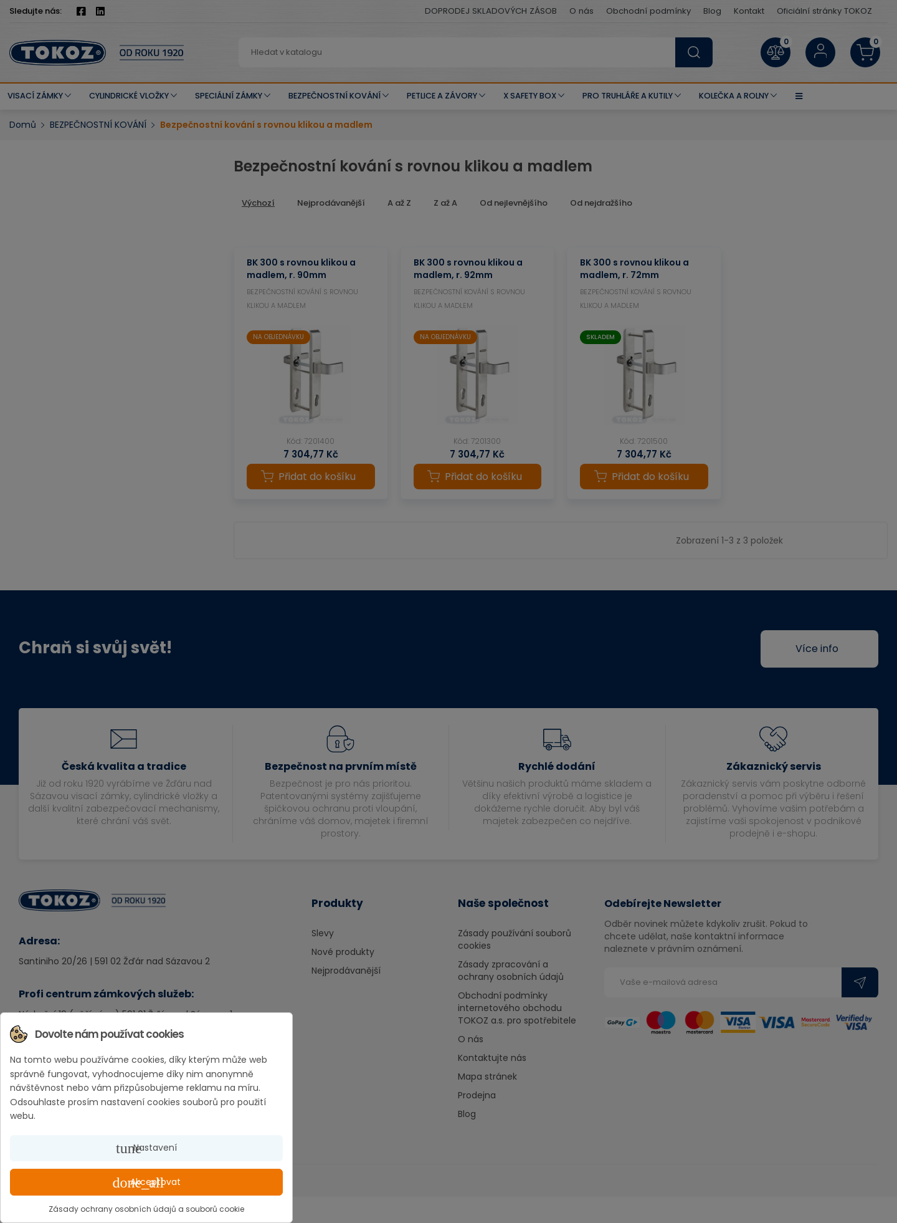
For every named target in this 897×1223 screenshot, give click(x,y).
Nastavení (146, 1148)
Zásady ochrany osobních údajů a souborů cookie (146, 1209)
